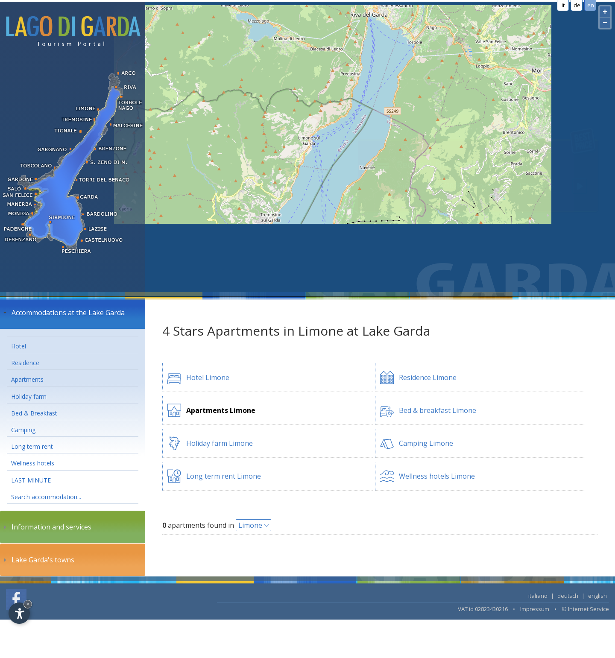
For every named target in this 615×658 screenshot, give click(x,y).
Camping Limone (426, 443)
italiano (538, 596)
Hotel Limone (207, 377)
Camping (23, 430)
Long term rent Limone (223, 476)
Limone (250, 525)
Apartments (27, 379)
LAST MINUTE (31, 480)
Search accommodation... (46, 497)
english (597, 596)
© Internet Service (585, 609)
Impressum (534, 609)
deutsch (567, 596)
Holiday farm (29, 396)
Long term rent (32, 446)
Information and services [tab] (46, 527)
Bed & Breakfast (34, 413)
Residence (25, 363)
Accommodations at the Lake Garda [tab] (63, 312)
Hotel (18, 346)
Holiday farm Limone (219, 443)
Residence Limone (428, 377)
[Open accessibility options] (19, 613)
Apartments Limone (220, 410)
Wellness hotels (32, 463)
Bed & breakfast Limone (437, 410)
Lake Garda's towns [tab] (37, 559)
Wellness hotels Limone (437, 476)
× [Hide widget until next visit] (27, 604)
